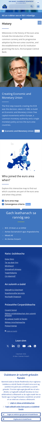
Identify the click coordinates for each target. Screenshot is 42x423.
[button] (38, 2)
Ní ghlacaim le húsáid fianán (22, 419)
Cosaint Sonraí (11, 310)
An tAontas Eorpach (13, 239)
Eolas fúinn (9, 259)
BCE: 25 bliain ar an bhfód (15, 228)
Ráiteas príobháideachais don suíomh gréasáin (20, 314)
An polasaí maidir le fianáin (16, 319)
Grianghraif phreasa (13, 269)
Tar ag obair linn (11, 262)
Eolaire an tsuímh (12, 331)
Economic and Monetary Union (19, 131)
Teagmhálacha (11, 273)
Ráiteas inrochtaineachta (15, 322)
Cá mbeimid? (10, 276)
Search (31, 6)
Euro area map (12, 200)
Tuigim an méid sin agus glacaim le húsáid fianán (22, 414)
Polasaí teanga (11, 326)
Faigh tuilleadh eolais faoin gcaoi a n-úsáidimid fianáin (22, 408)
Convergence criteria (15, 204)
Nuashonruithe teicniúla (15, 293)
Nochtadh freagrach (13, 296)
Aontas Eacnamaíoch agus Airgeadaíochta (22, 232)
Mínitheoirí (9, 266)
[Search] (20, 6)
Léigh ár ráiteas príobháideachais (22, 403)
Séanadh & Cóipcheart (14, 290)
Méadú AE (9, 235)
